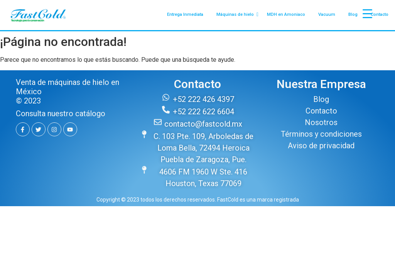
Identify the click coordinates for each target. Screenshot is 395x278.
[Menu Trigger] (367, 13)
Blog (353, 14)
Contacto (379, 14)
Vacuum (326, 14)
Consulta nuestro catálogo (60, 113)
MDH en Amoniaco (286, 14)
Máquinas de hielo (236, 14)
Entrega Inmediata (185, 14)
